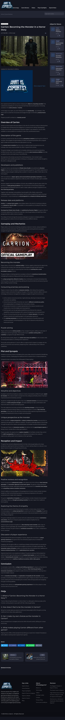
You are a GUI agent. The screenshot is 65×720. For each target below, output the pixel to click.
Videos (33, 7)
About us (38, 687)
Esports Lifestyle (26, 695)
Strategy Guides (58, 41)
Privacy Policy (39, 700)
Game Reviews (25, 7)
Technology (16, 7)
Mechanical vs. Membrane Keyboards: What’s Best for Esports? (57, 701)
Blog (23, 700)
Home (8, 7)
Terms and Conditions (41, 702)
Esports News (52, 7)
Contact (38, 697)
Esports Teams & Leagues (28, 693)
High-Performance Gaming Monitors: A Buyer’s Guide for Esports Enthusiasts (57, 694)
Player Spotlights (42, 7)
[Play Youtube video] (24, 246)
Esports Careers (26, 698)
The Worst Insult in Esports (57, 690)
